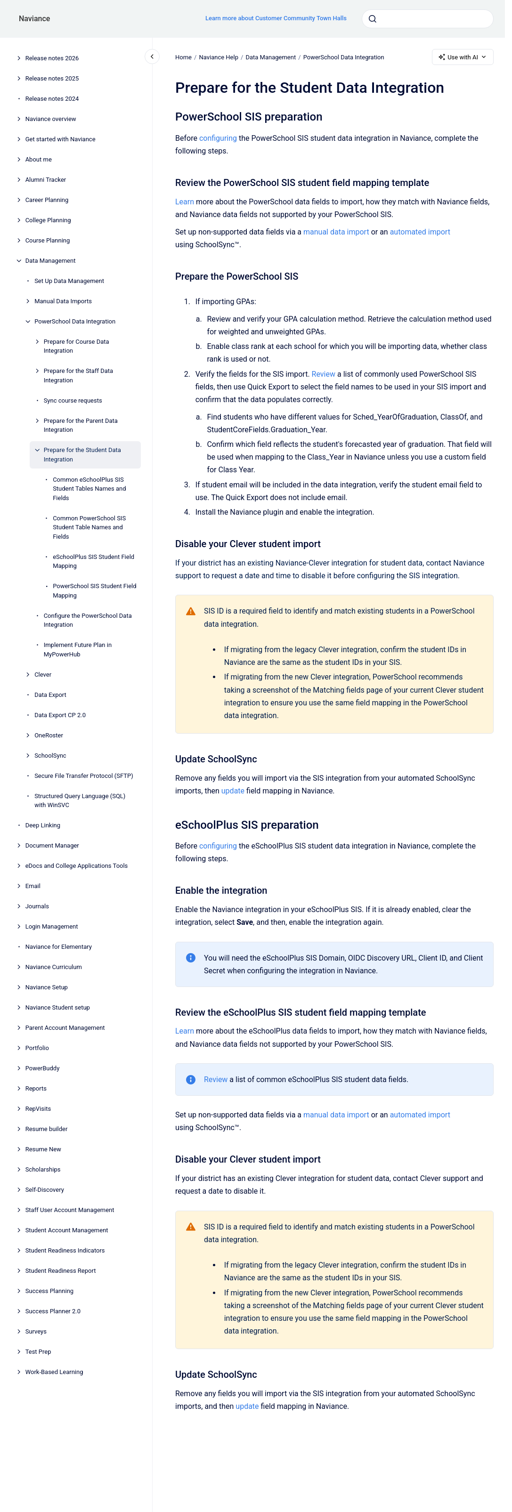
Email (33, 885)
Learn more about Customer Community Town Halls (276, 18)
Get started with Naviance (60, 139)
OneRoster (48, 735)
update (232, 790)
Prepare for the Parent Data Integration (81, 425)
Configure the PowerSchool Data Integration (88, 620)
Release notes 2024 (52, 98)
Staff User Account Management (69, 1209)
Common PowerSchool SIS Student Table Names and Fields (89, 527)
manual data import (336, 231)
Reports (36, 1088)
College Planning (48, 220)
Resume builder (46, 1128)
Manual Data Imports (63, 301)
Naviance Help (218, 56)
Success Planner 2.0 (53, 1311)
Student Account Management (66, 1230)
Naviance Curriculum (53, 966)
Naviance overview (50, 118)
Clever (42, 674)
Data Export (50, 694)
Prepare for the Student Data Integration (82, 454)
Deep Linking (42, 825)
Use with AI (463, 57)
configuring (218, 138)
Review (323, 374)
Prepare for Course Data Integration (76, 346)
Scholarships (43, 1169)
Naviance (34, 18)
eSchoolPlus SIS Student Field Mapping (93, 561)
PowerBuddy (42, 1068)
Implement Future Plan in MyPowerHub (78, 649)
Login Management (51, 926)
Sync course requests (73, 400)
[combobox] (427, 19)
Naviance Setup (46, 987)
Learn (184, 201)
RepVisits (38, 1108)
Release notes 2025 (52, 78)
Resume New (43, 1149)
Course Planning (47, 240)
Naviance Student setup (57, 1007)
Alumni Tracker (45, 179)
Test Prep (38, 1351)
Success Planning (49, 1290)
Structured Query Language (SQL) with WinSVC (79, 800)
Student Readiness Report (60, 1270)
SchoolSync (50, 755)
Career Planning (47, 199)
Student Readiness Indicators (65, 1250)
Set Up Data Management (69, 280)
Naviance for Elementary (58, 946)
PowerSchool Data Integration (74, 321)
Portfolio (37, 1047)
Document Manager (52, 845)
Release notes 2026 (52, 58)
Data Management (50, 260)
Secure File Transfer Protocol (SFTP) (83, 775)
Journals (37, 906)
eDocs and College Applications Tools (76, 865)
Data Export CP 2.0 (60, 715)
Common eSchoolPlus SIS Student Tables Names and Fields (89, 488)
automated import (420, 231)
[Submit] (372, 18)
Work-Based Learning (54, 1371)
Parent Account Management (65, 1027)
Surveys (36, 1331)
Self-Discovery (44, 1189)
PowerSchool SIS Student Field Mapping (94, 590)
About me (38, 159)
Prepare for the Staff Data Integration (78, 375)
